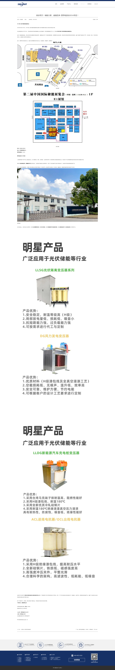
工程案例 (19, 658)
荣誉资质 (36, 657)
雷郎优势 (76, 3)
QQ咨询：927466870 (54, 658)
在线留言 (19, 661)
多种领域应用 (28, 660)
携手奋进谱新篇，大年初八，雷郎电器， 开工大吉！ (88, 629)
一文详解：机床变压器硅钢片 (25, 629)
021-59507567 (44, 659)
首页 (56, 3)
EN (95, 3)
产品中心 (69, 3)
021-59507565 (44, 658)
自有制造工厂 (28, 657)
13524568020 (44, 657)
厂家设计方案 (28, 658)
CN (97, 3)
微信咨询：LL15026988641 (55, 657)
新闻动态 (83, 3)
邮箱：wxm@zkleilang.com (55, 659)
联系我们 (90, 3)
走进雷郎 (62, 3)
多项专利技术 (28, 659)
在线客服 (77, 660)
